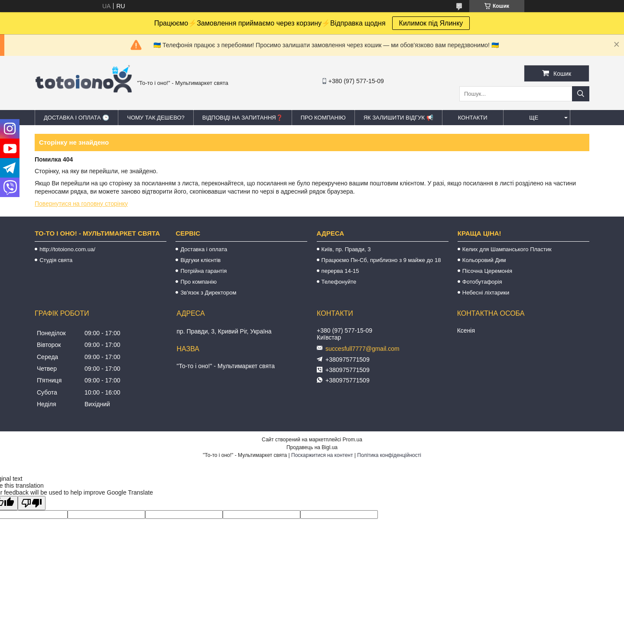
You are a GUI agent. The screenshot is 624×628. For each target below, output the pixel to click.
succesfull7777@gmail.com (362, 348)
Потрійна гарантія (203, 271)
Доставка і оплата (203, 249)
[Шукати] (580, 93)
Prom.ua (352, 440)
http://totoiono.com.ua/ (67, 249)
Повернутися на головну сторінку (81, 203)
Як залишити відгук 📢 (398, 117)
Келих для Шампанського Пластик (507, 249)
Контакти (473, 117)
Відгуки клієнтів (200, 260)
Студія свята (55, 260)
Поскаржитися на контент (322, 455)
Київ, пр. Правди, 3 (346, 249)
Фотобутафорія (482, 281)
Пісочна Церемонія (487, 271)
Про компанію (323, 117)
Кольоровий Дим (484, 260)
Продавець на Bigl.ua (312, 447)
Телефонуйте (339, 281)
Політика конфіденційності (389, 455)
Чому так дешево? (155, 117)
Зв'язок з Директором (208, 292)
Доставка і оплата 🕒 (76, 117)
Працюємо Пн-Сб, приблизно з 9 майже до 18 (381, 260)
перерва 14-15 (340, 271)
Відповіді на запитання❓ (242, 117)
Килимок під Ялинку (431, 23)
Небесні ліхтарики (486, 292)
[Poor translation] (32, 503)
